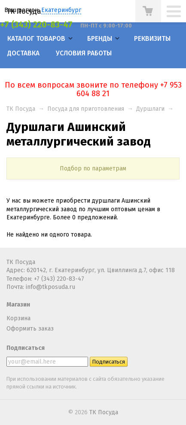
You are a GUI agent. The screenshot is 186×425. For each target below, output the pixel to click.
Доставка (23, 53)
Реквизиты (152, 38)
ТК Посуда (23, 11)
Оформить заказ (30, 328)
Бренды (99, 38)
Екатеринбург (61, 10)
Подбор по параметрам (93, 168)
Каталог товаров (36, 38)
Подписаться (25, 348)
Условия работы (84, 53)
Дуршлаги (150, 108)
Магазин (18, 304)
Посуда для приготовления (85, 108)
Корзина (18, 318)
